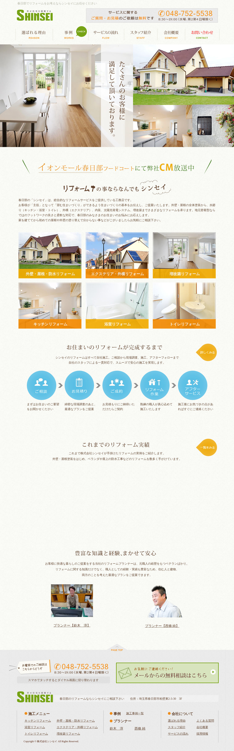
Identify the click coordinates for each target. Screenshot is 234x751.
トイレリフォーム (36, 733)
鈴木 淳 (116, 728)
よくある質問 (205, 720)
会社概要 (202, 727)
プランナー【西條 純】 (162, 626)
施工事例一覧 (135, 713)
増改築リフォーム (68, 733)
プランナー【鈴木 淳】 (72, 625)
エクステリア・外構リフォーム (77, 727)
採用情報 (202, 733)
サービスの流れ (178, 733)
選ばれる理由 (177, 720)
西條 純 (140, 728)
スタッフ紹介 (177, 727)
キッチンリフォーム (38, 720)
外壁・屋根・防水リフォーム (76, 720)
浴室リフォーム (35, 727)
